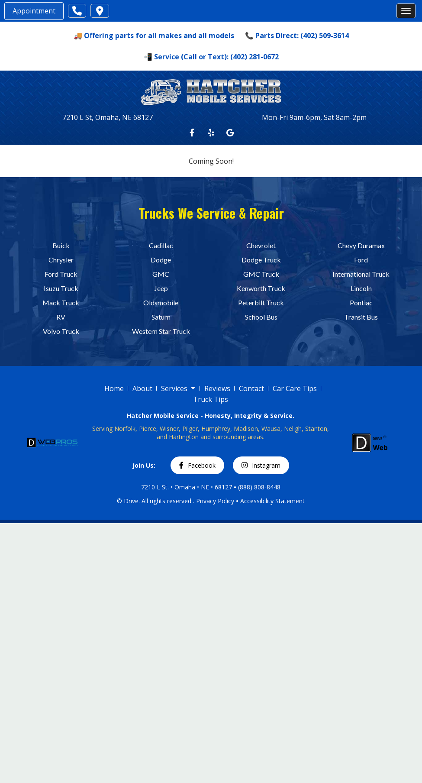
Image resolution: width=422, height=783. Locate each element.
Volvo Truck (61, 331)
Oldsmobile (160, 302)
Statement (290, 501)
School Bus (261, 317)
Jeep (161, 288)
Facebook (197, 465)
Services (178, 389)
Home (114, 388)
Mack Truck (60, 302)
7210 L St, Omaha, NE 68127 (107, 117)
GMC (160, 274)
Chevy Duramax (361, 245)
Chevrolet (261, 245)
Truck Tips (210, 399)
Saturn (161, 317)
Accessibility (257, 501)
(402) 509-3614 (324, 35)
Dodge (161, 260)
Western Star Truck (161, 331)
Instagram (261, 465)
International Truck (361, 274)
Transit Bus (361, 317)
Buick (61, 245)
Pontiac (361, 302)
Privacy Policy (215, 501)
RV (60, 317)
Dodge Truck (261, 260)
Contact (251, 388)
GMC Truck (261, 274)
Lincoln (361, 288)
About (142, 388)
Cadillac (161, 245)
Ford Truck (61, 274)
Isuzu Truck (61, 288)
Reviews (217, 388)
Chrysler (61, 260)
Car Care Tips (295, 388)
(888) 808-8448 (259, 487)
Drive (131, 501)
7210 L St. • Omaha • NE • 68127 (186, 487)
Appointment (34, 11)
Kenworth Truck (261, 288)
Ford (361, 260)
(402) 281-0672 (254, 56)
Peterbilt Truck (261, 302)
